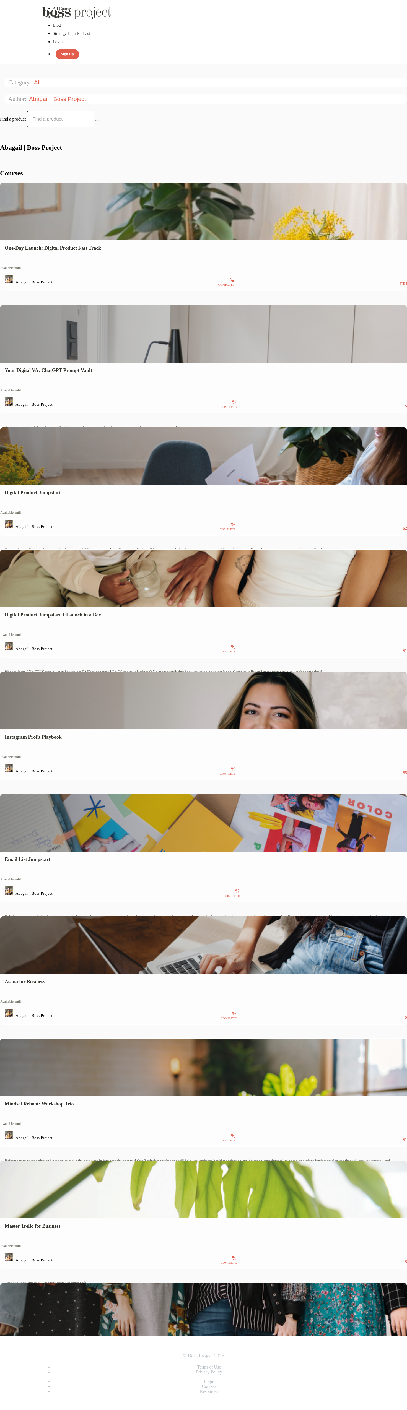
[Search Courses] (97, 120)
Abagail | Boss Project (58, 99)
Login (58, 42)
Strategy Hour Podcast (71, 33)
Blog (57, 25)
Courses (209, 1386)
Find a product (13, 119)
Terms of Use (209, 1367)
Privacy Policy (209, 1372)
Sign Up (67, 54)
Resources (209, 1391)
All (38, 82)
